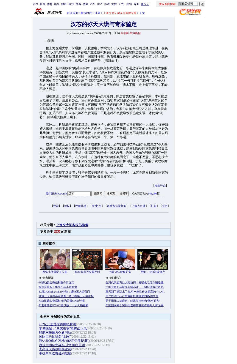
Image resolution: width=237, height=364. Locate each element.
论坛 (67, 206)
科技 (71, 4)
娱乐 (57, 4)
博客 (78, 4)
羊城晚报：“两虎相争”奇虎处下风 (63, 328)
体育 (50, 4)
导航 (136, 4)
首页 (35, 4)
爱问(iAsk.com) (56, 193)
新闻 (42, 4)
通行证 (145, 4)
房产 (100, 4)
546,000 (152, 193)
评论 (56, 206)
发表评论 (160, 185)
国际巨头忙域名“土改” (55, 336)
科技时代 (86, 13)
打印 (153, 206)
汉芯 (57, 231)
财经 (64, 4)
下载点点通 (138, 206)
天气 (121, 4)
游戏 (107, 4)
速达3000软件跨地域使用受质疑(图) (64, 340)
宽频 (85, 4)
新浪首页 (72, 13)
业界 (97, 13)
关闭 (164, 206)
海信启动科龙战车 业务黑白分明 (62, 345)
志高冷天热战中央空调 (55, 349)
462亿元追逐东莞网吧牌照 (57, 324)
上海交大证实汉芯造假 (72, 225)
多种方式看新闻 (116, 206)
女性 (114, 4)
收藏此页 (80, 206)
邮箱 (129, 4)
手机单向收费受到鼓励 (55, 353)
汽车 (92, 4)
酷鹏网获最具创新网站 (55, 332)
